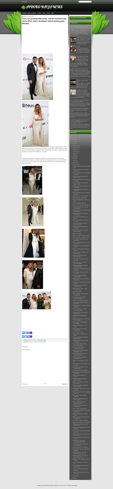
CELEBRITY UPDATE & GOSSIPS (29, 13)
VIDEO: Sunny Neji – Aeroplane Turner (81, 237)
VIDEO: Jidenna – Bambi (78, 332)
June (74, 156)
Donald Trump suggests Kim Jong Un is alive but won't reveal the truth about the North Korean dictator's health (79, 121)
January (74, 475)
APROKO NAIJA (33, 340)
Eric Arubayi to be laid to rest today (80, 370)
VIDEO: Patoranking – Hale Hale (83, 38)
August (74, 153)
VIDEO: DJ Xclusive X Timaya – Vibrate (81, 235)
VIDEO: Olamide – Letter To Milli (79, 197)
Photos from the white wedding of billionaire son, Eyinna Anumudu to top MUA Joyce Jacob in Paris (80, 28)
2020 (73, 137)
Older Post (64, 384)
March (74, 162)
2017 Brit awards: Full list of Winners (80, 447)
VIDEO (52, 13)
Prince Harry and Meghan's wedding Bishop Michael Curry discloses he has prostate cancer (79, 110)
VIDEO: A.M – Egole (77, 233)
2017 (73, 143)
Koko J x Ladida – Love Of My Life (80, 408)
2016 (73, 478)
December (75, 145)
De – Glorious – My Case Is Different (80, 420)
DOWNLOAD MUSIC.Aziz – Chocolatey (81, 422)
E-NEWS (39, 13)
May (74, 158)
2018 (73, 141)
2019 (73, 139)
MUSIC (44, 13)
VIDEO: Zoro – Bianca (77, 291)
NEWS (48, 13)
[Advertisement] (45, 35)
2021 (73, 136)
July (74, 154)
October (74, 149)
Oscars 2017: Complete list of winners (80, 300)
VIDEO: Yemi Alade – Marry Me (79, 203)
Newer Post (25, 384)
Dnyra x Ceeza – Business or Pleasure (81, 205)
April (74, 160)
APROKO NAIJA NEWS (44, 6)
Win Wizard (69, 485)
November (75, 147)
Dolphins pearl (74, 485)
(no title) (78, 46)
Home (45, 383)
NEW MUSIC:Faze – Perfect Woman (80, 196)
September (75, 151)
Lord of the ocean (62, 485)
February (75, 164)
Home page (24, 1)
